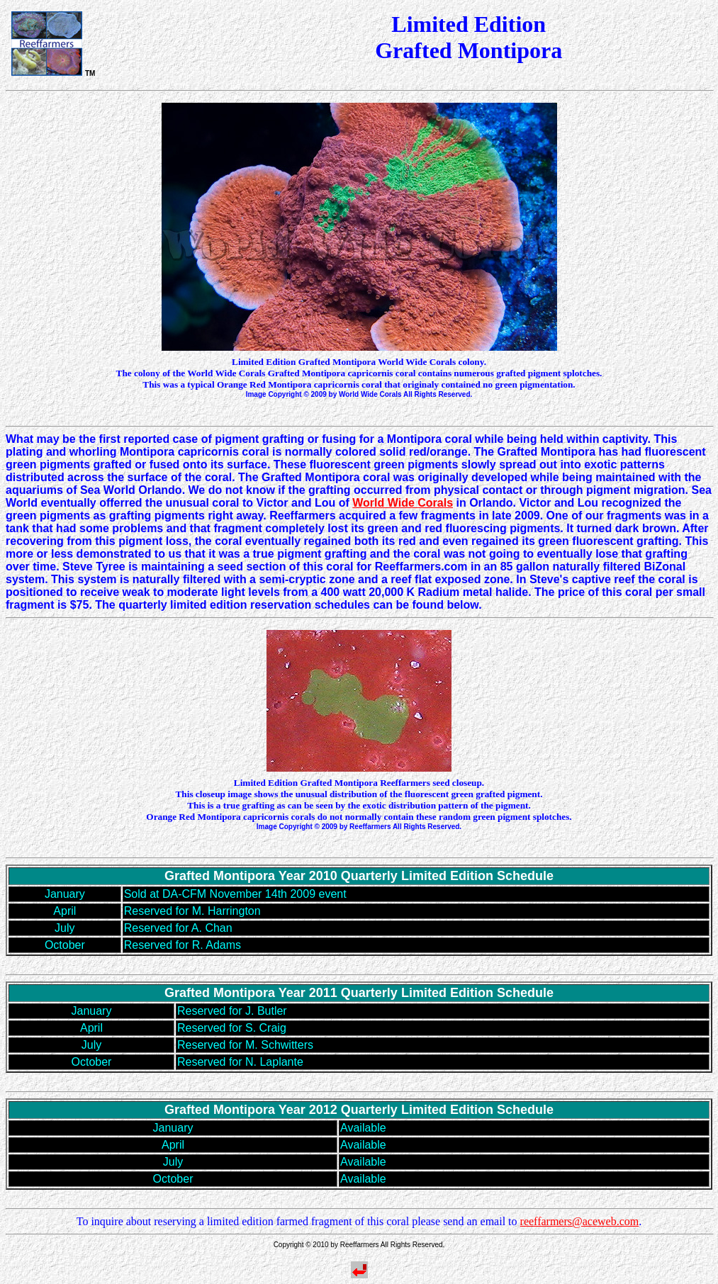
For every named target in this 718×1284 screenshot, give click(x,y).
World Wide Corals (402, 503)
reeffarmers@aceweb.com (579, 1221)
